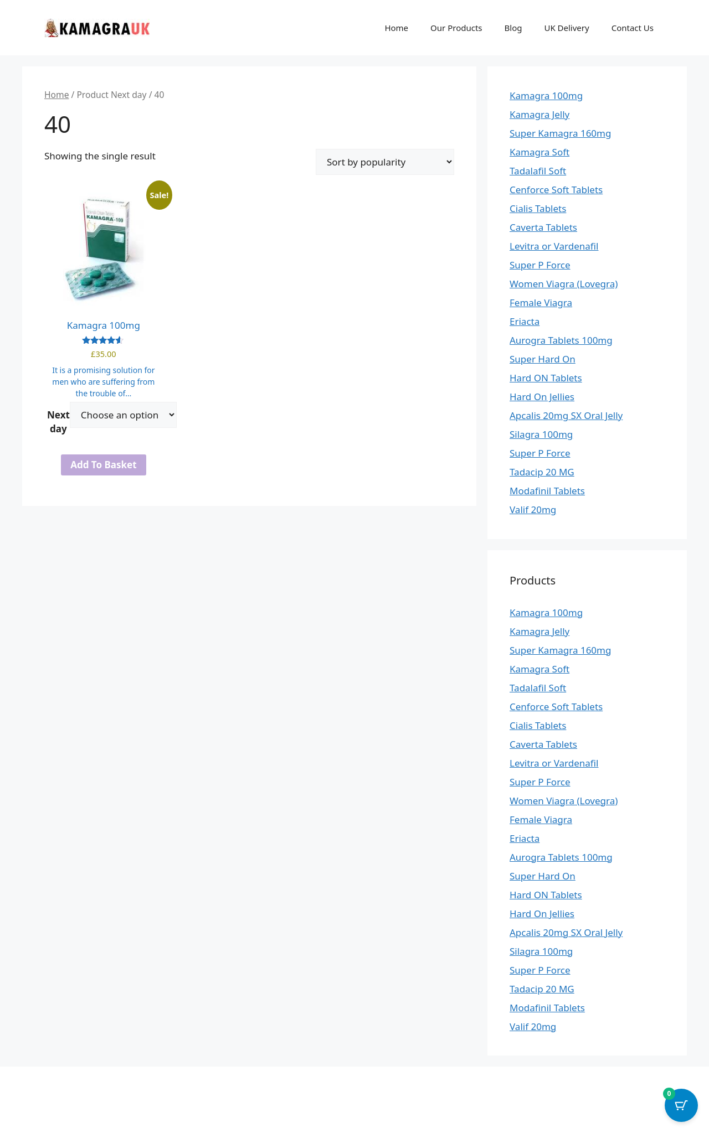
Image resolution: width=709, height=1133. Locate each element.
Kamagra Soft (539, 152)
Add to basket (103, 464)
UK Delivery (566, 27)
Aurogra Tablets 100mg (561, 340)
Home (396, 27)
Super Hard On (543, 359)
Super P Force (540, 264)
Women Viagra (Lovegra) (564, 283)
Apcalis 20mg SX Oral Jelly (566, 415)
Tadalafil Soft (538, 170)
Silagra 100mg (541, 434)
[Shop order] (385, 162)
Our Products (456, 27)
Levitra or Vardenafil (554, 246)
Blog (513, 27)
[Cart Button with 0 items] (681, 1105)
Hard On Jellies (542, 396)
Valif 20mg (533, 509)
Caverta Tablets (543, 227)
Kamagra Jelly (539, 114)
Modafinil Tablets (547, 490)
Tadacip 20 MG (542, 471)
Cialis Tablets (538, 208)
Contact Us (633, 27)
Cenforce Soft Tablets (556, 189)
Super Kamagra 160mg (560, 133)
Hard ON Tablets (546, 377)
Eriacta (525, 321)
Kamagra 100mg (546, 95)
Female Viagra (541, 302)
